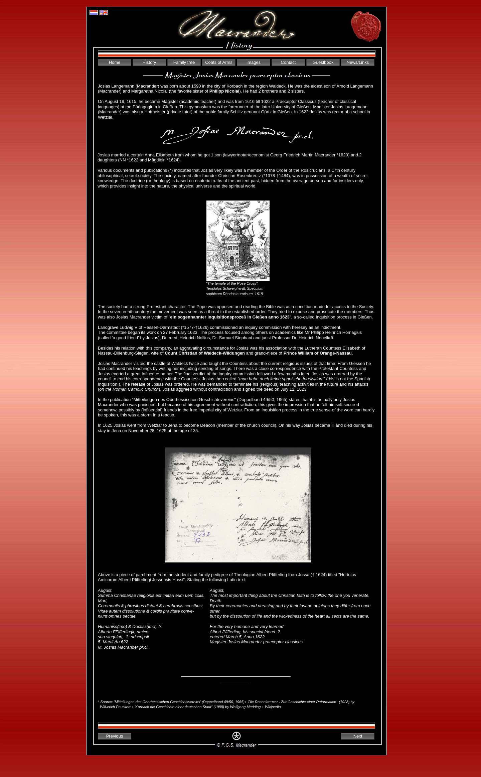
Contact (288, 62)
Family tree (184, 62)
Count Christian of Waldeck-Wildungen (205, 353)
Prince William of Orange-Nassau (318, 353)
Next (357, 736)
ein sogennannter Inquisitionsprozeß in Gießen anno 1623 (230, 316)
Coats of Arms (218, 62)
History (149, 62)
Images (254, 62)
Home (115, 62)
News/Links (358, 62)
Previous (114, 736)
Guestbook (323, 62)
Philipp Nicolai (224, 91)
